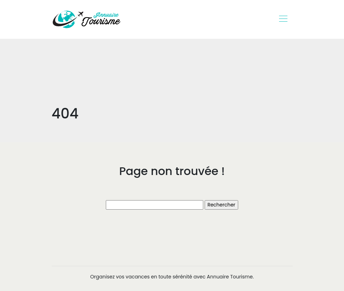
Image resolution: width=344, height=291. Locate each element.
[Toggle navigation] (283, 20)
